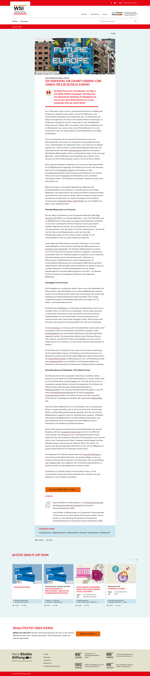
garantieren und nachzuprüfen (56, 249)
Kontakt (46, 654)
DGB (125, 602)
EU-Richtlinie (62, 308)
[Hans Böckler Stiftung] (22, 661)
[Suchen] (135, 21)
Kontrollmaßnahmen (52, 333)
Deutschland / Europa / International (83, 533)
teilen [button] (49, 540)
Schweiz (83, 339)
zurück (113, 33)
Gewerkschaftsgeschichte (116, 600)
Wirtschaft (105, 533)
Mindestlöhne (97, 398)
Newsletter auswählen (87, 634)
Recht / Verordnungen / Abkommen (87, 602)
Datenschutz (47, 663)
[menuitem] (15, 22)
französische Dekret (55, 362)
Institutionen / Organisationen (52, 533)
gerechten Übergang (91, 455)
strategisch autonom (66, 170)
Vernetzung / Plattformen (21, 602)
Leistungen (24, 21)
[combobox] (116, 21)
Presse (105, 14)
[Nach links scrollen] (132, 559)
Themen (15, 21)
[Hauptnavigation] (20, 21)
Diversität (56, 600)
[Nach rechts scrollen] (136, 559)
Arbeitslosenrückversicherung (61, 393)
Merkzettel (47, 657)
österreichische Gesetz (56, 359)
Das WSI (84, 14)
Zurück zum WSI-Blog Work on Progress (62, 489)
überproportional (75, 151)
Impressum (47, 660)
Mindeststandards (52, 390)
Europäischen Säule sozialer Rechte (70, 201)
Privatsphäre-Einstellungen (52, 666)
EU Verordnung (54, 328)
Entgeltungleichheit (82, 600)
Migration (48, 600)
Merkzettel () (95, 14)
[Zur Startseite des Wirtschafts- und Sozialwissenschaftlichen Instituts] (20, 13)
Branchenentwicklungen (21, 600)
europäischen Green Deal (70, 432)
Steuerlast (66, 176)
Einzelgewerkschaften (115, 602)
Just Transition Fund (52, 463)
